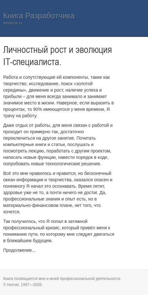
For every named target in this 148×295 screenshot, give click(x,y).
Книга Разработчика (39, 15)
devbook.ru (12, 23)
